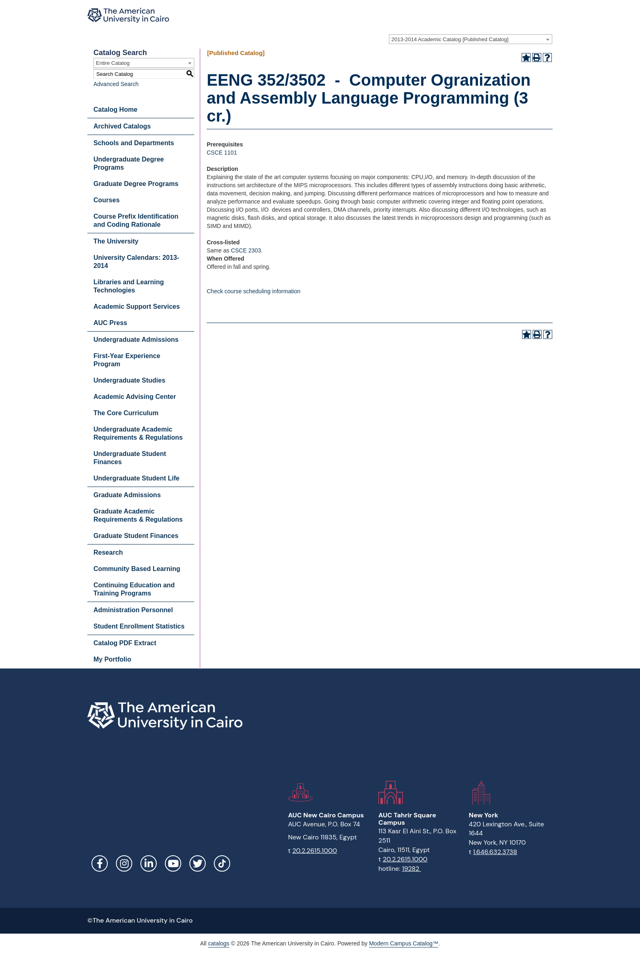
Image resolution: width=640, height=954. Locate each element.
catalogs (218, 943)
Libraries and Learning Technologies (128, 286)
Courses (106, 200)
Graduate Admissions (127, 494)
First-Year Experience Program (126, 359)
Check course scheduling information (253, 291)
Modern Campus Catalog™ (403, 943)
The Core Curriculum (125, 412)
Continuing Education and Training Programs (134, 589)
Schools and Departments (133, 142)
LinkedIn (148, 863)
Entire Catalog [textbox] (112, 63)
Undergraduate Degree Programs (128, 163)
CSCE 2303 (246, 250)
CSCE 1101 (222, 152)
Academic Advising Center (134, 396)
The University (115, 241)
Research (108, 552)
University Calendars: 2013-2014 (136, 261)
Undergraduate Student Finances (129, 457)
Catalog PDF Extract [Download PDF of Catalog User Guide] (124, 643)
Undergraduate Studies (129, 380)
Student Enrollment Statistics (138, 626)
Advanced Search (116, 84)
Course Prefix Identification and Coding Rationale (135, 220)
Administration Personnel (133, 609)
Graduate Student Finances (135, 535)
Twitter (197, 863)
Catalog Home (115, 109)
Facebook (99, 863)
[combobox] (470, 39)
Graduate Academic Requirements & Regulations (138, 515)
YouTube (173, 863)
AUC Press (110, 322)
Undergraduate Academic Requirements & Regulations (138, 433)
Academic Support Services (136, 306)
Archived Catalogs (122, 126)
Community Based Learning (136, 568)
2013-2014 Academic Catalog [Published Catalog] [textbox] (450, 39)
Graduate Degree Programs (135, 183)
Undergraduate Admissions (135, 339)
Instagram (124, 863)
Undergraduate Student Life (136, 478)
